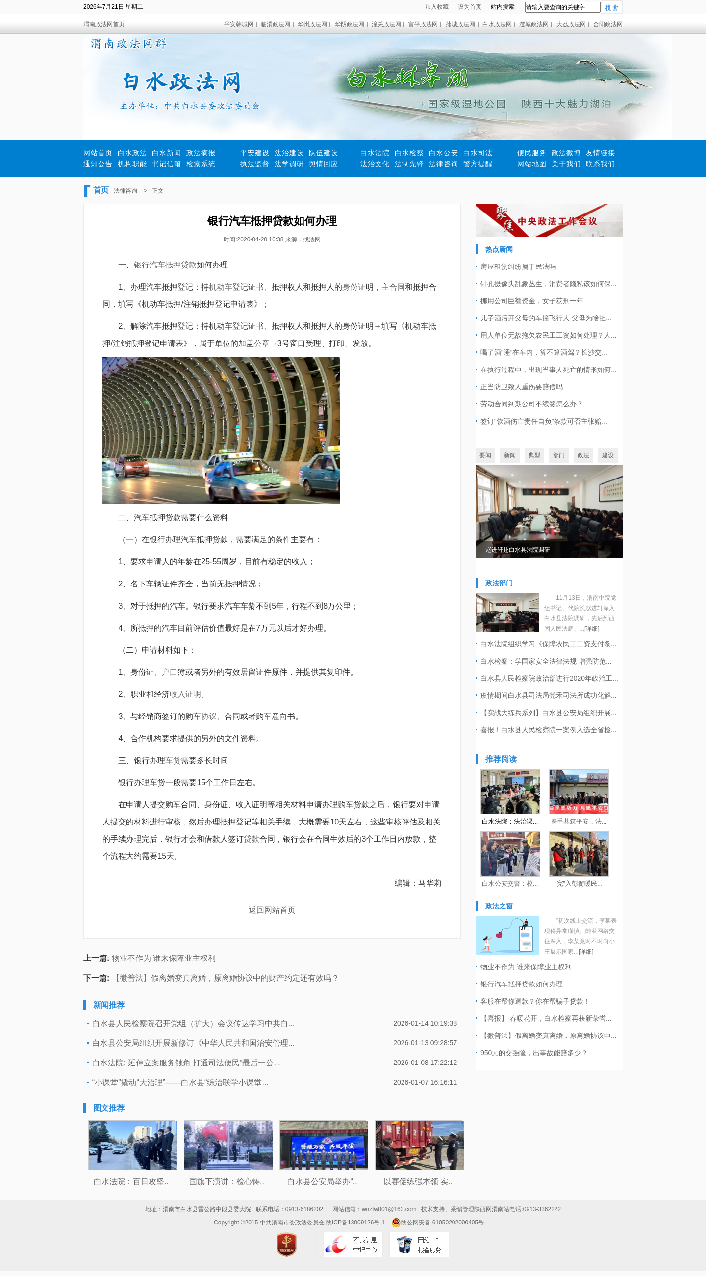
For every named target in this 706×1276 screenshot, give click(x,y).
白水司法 (478, 153)
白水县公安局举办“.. (322, 1181)
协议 (209, 716)
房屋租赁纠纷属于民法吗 (518, 266)
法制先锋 (409, 164)
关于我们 (566, 164)
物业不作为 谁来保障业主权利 (164, 958)
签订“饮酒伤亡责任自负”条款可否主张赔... (543, 421)
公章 (262, 343)
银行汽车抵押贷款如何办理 (521, 984)
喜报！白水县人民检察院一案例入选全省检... (548, 730)
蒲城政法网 (460, 24)
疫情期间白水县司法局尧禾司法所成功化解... (548, 695)
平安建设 (255, 153)
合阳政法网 (608, 24)
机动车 (220, 287)
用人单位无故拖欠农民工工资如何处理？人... (548, 335)
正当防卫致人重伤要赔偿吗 (521, 387)
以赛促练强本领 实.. (418, 1181)
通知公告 (98, 164)
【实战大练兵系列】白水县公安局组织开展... (548, 713)
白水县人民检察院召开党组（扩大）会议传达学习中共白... (193, 1023)
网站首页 (98, 153)
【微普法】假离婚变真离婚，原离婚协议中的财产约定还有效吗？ (225, 978)
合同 (397, 287)
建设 (608, 455)
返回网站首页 (272, 910)
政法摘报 (201, 153)
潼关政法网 (386, 24)
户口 (169, 672)
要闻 (485, 455)
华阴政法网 (349, 24)
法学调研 (289, 164)
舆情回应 (323, 164)
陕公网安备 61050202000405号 (437, 1222)
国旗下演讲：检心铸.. (226, 1181)
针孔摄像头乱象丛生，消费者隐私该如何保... (548, 284)
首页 (101, 190)
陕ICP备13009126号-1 (355, 1222)
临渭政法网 (275, 24)
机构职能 (132, 164)
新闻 (510, 455)
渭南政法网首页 (104, 24)
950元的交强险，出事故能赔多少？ (534, 1053)
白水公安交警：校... (510, 883)
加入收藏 (437, 6)
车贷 (173, 760)
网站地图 (532, 164)
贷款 (251, 839)
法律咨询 (443, 164)
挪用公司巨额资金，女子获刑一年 (531, 301)
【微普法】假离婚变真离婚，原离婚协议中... (548, 1035)
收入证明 (185, 694)
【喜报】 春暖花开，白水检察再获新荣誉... (546, 1018)
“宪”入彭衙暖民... (579, 883)
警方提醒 (478, 164)
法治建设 (289, 153)
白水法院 (375, 153)
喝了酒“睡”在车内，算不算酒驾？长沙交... (543, 352)
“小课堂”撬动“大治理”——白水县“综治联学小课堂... (180, 1082)
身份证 (354, 287)
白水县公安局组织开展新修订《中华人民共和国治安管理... (193, 1043)
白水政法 (132, 153)
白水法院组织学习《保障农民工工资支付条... (548, 644)
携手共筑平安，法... (579, 821)
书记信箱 (166, 164)
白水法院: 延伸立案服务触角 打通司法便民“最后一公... (186, 1063)
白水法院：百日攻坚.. (131, 1181)
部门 (559, 455)
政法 (583, 455)
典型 (534, 455)
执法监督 (255, 164)
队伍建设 (323, 153)
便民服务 (532, 153)
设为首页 (469, 6)
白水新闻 (166, 153)
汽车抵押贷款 (173, 265)
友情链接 (600, 153)
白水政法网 (497, 24)
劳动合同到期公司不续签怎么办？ (531, 404)
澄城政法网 (534, 24)
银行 (142, 265)
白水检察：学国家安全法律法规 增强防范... (546, 661)
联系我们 (600, 164)
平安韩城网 (238, 24)
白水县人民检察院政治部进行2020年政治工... (549, 678)
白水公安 (443, 153)
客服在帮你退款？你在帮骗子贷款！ (535, 1001)
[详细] (592, 628)
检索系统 (201, 164)
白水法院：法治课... (510, 821)
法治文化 (375, 164)
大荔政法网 (571, 24)
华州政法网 (312, 24)
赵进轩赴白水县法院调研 (517, 549)
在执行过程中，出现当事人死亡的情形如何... (548, 369)
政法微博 (566, 153)
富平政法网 (423, 24)
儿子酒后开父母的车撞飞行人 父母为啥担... (546, 318)
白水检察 (409, 153)
